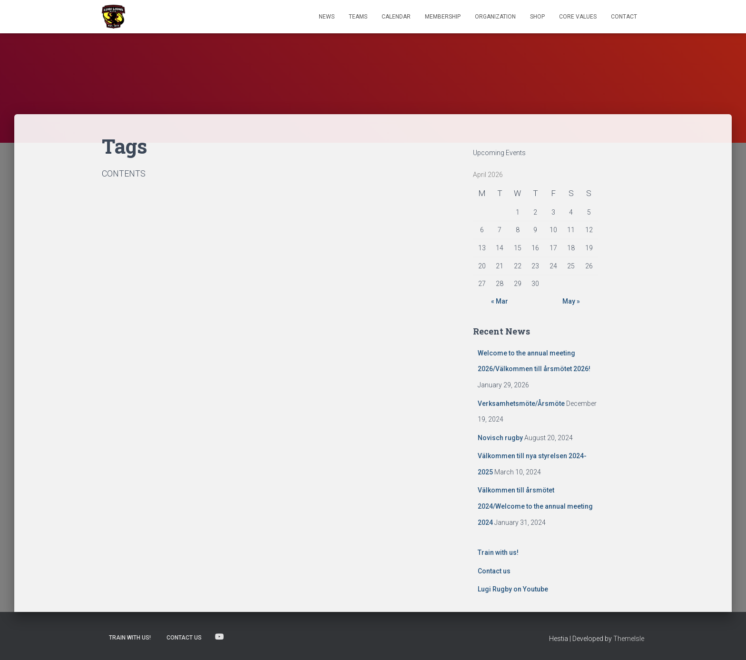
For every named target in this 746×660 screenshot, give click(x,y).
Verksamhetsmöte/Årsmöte (521, 403)
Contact (624, 16)
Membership (443, 16)
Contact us (494, 571)
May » (571, 301)
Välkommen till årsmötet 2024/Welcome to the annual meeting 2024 (535, 506)
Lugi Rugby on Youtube (513, 589)
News (326, 16)
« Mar (499, 301)
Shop (537, 16)
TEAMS (358, 16)
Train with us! (498, 552)
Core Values (578, 16)
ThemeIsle (628, 638)
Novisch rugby (500, 438)
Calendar (396, 16)
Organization (495, 16)
